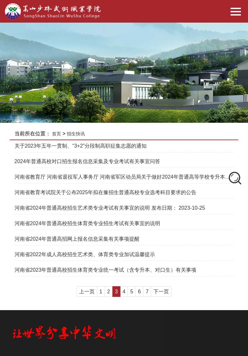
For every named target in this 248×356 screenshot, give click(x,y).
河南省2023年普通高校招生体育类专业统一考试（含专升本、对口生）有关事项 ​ (106, 270)
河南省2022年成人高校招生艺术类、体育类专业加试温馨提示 (85, 254)
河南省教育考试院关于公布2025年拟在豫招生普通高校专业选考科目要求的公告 (106, 192)
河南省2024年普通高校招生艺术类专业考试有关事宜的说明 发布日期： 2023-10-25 (110, 208)
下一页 (161, 291)
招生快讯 (76, 133)
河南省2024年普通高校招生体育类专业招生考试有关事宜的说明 (87, 223)
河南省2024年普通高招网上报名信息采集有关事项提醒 (77, 239)
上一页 (87, 291)
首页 (56, 133)
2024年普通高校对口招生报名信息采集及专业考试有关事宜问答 (87, 161)
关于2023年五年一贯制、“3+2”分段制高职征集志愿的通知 (81, 146)
